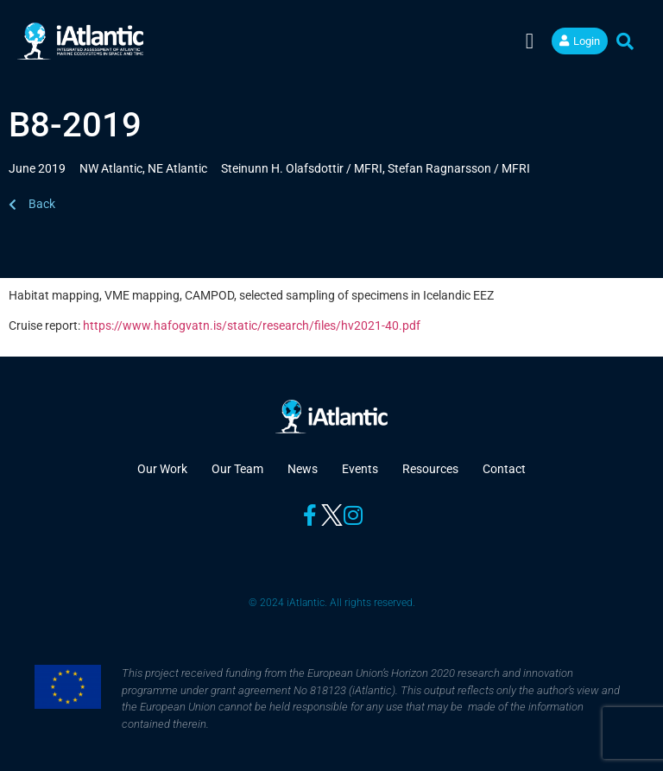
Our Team (237, 469)
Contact (504, 469)
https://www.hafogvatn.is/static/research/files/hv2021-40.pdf (251, 325)
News (302, 469)
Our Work (162, 469)
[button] (530, 41)
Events (360, 469)
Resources (430, 469)
